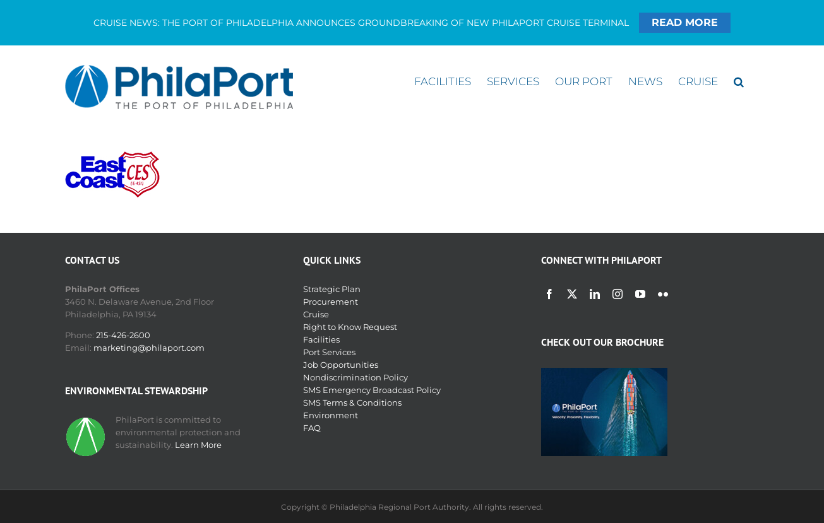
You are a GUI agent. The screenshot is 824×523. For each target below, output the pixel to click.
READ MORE (685, 22)
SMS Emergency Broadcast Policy (372, 390)
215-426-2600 (123, 335)
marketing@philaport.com (149, 348)
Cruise (316, 314)
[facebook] (549, 294)
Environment (330, 415)
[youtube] (640, 294)
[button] (739, 81)
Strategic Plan (332, 289)
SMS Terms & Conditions (352, 402)
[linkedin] (595, 294)
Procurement (330, 302)
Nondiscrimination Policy (355, 377)
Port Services (329, 352)
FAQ (312, 428)
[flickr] (663, 294)
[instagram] (617, 294)
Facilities (321, 339)
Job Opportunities (340, 365)
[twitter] (572, 294)
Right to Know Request (350, 327)
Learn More (198, 445)
